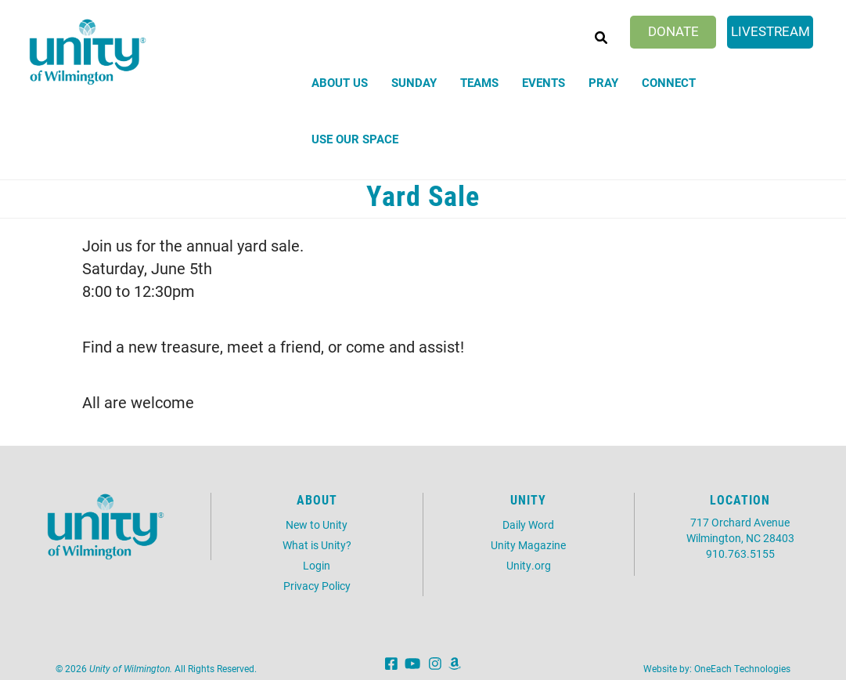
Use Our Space (354, 138)
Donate (673, 31)
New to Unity (316, 524)
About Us (339, 82)
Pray (603, 82)
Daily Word (528, 524)
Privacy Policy (317, 585)
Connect (669, 82)
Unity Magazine (528, 544)
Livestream (770, 31)
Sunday (414, 82)
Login (316, 565)
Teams (479, 82)
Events (543, 82)
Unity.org (528, 565)
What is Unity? (317, 544)
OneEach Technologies (742, 668)
